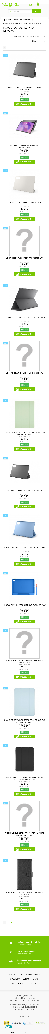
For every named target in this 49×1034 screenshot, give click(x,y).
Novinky (12, 974)
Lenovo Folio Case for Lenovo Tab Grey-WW (24, 318)
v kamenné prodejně (29, 943)
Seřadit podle (19, 36)
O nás (35, 979)
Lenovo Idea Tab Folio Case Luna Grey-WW (24, 490)
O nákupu (15, 979)
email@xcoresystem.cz (26, 998)
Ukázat (35, 41)
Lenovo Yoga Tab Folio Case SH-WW (24, 203)
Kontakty (31, 983)
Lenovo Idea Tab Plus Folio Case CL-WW (24, 373)
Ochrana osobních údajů (24, 1009)
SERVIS (26, 979)
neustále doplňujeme (29, 961)
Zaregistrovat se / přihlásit (30, 4)
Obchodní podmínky (30, 974)
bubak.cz (34, 1033)
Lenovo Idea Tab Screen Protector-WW (24, 258)
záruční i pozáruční (26, 952)
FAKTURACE (17, 983)
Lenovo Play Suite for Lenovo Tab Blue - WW (25, 605)
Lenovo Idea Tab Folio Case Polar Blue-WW (24, 548)
